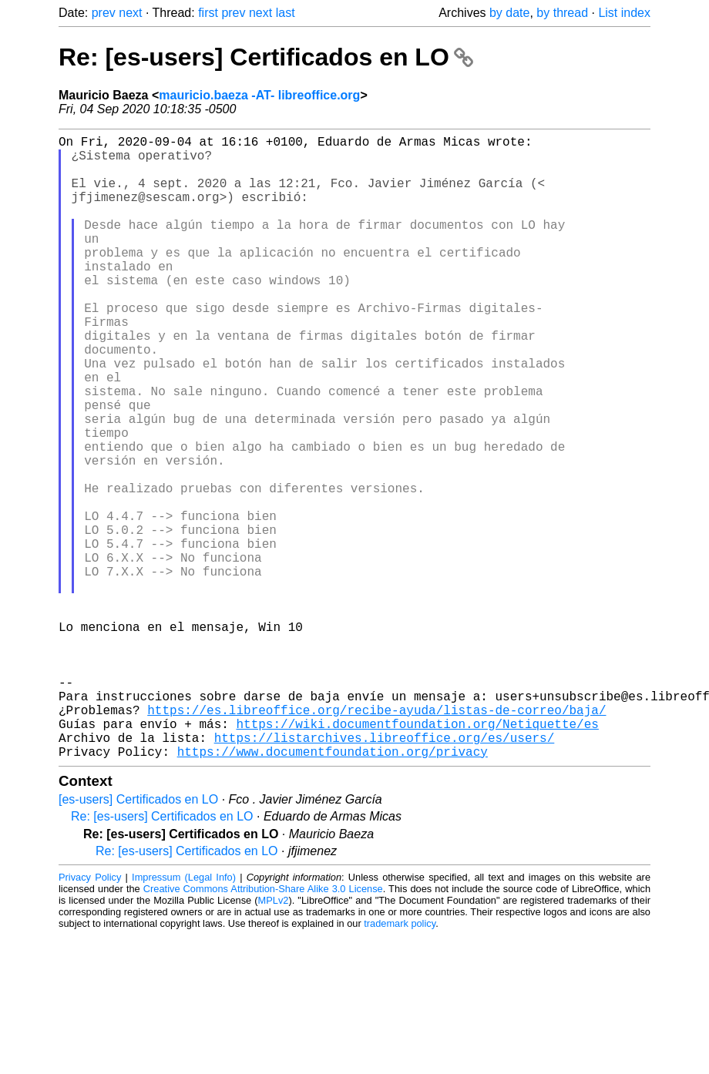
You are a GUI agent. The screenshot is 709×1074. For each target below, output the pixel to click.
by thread (562, 12)
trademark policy (399, 1062)
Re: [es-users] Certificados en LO (266, 57)
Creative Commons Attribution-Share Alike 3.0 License (263, 1027)
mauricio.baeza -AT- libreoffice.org (259, 95)
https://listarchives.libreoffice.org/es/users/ (384, 872)
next (130, 12)
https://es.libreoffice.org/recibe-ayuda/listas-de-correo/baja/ (376, 839)
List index (624, 12)
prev (104, 12)
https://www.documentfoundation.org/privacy (332, 889)
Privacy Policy (90, 1016)
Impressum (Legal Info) (184, 1016)
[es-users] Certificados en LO (138, 938)
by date (509, 12)
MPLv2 (273, 1039)
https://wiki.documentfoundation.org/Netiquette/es (417, 855)
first (208, 12)
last (285, 12)
